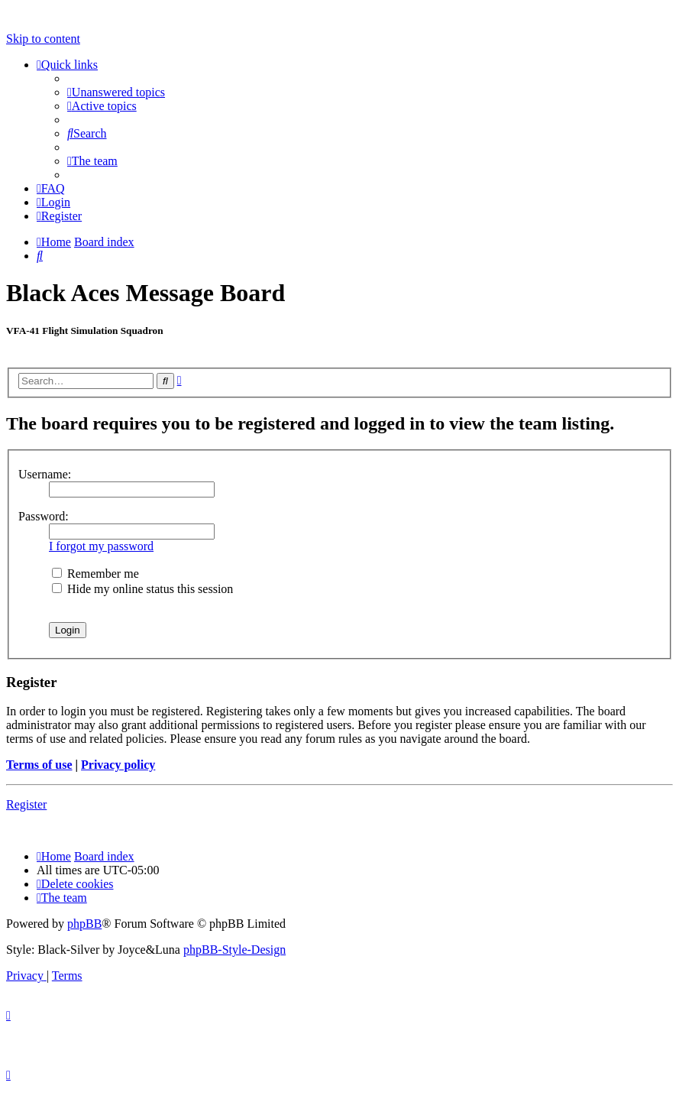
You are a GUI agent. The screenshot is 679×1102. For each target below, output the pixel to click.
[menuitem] (116, 92)
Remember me (95, 573)
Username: (44, 474)
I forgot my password (101, 546)
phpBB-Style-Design (234, 949)
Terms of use (39, 764)
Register (26, 804)
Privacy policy (118, 764)
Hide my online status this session (142, 588)
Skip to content (43, 38)
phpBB (84, 923)
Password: (43, 516)
